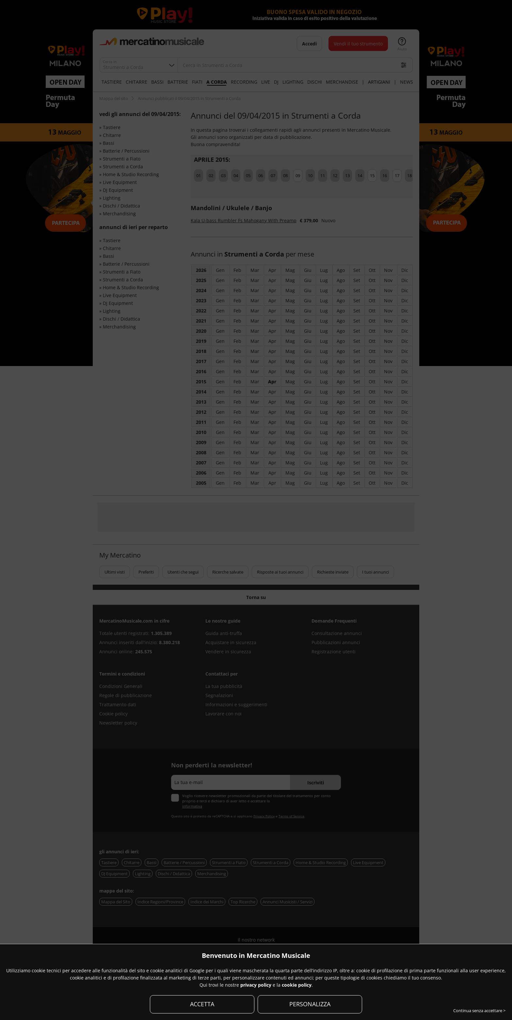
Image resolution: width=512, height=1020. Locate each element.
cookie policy (297, 985)
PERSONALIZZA (309, 1004)
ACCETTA (202, 1004)
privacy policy (255, 985)
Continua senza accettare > (479, 1010)
